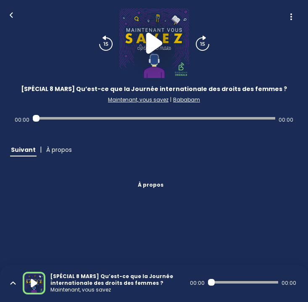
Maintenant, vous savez (138, 99)
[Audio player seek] (154, 118)
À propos (150, 184)
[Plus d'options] (291, 16)
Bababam (186, 99)
